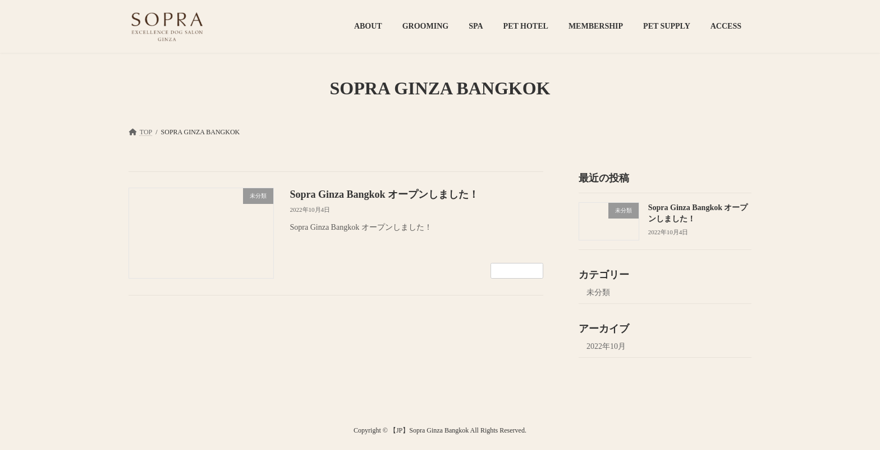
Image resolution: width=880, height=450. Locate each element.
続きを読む (517, 271)
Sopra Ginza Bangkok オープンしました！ (384, 194)
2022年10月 (606, 346)
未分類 (598, 292)
